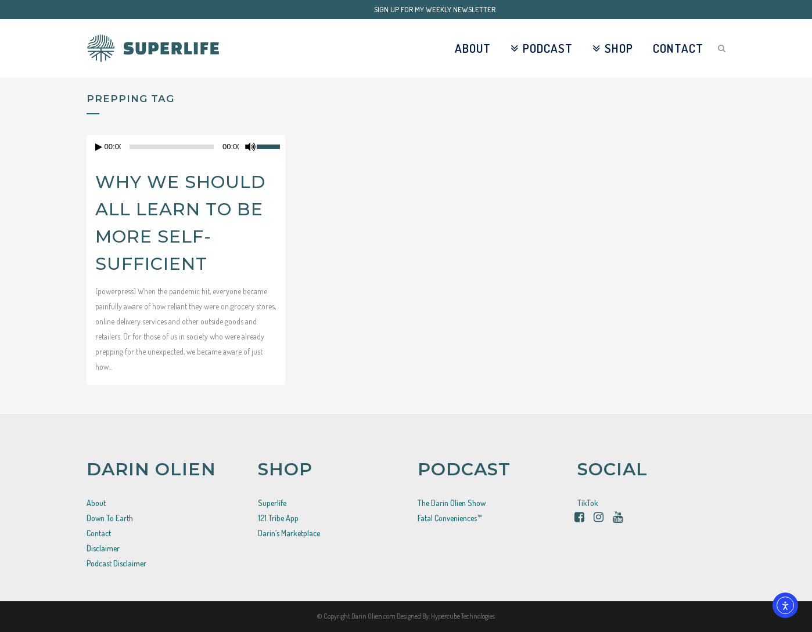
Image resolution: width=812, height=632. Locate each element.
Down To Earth (110, 518)
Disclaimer (103, 548)
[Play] (98, 147)
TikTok (587, 503)
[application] (186, 146)
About (96, 503)
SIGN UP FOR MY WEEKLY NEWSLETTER (434, 9)
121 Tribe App (278, 518)
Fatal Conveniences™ (450, 518)
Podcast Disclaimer (116, 563)
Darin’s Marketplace (289, 533)
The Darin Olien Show (452, 503)
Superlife (272, 503)
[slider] (271, 145)
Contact (99, 533)
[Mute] (250, 146)
